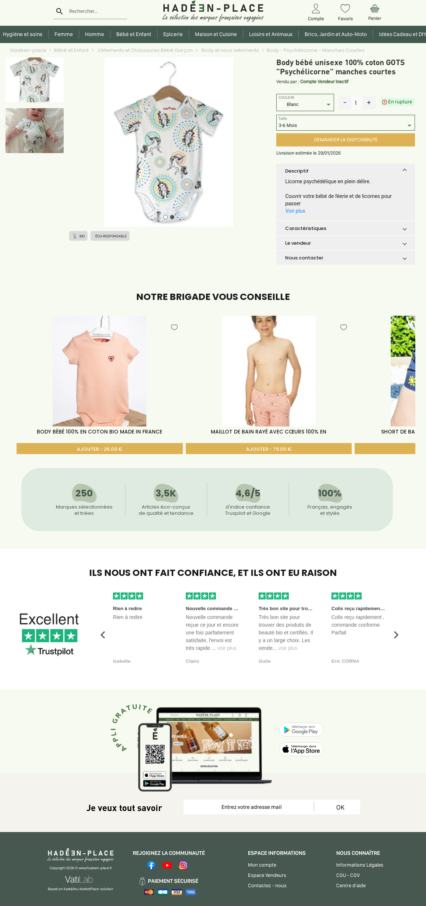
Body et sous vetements (229, 50)
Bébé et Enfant (71, 50)
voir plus (227, 648)
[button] (345, 171)
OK (340, 807)
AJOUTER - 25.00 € (99, 449)
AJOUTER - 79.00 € (268, 449)
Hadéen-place (28, 50)
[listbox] (305, 105)
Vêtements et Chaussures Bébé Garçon (144, 50)
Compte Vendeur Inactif (324, 81)
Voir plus (295, 211)
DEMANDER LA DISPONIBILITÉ (345, 139)
